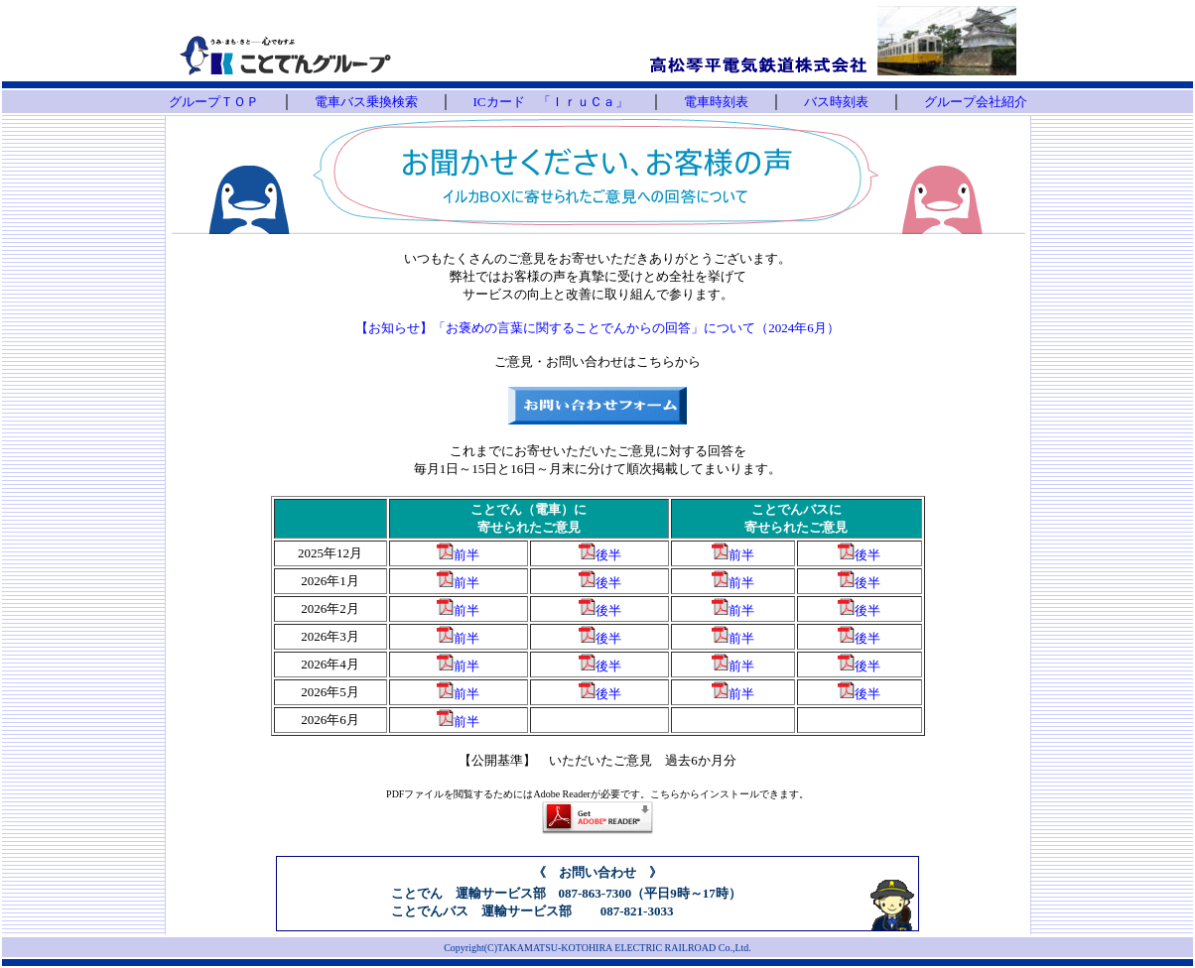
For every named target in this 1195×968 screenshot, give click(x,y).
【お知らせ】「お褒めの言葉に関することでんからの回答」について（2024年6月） (597, 327)
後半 (608, 554)
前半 (466, 554)
